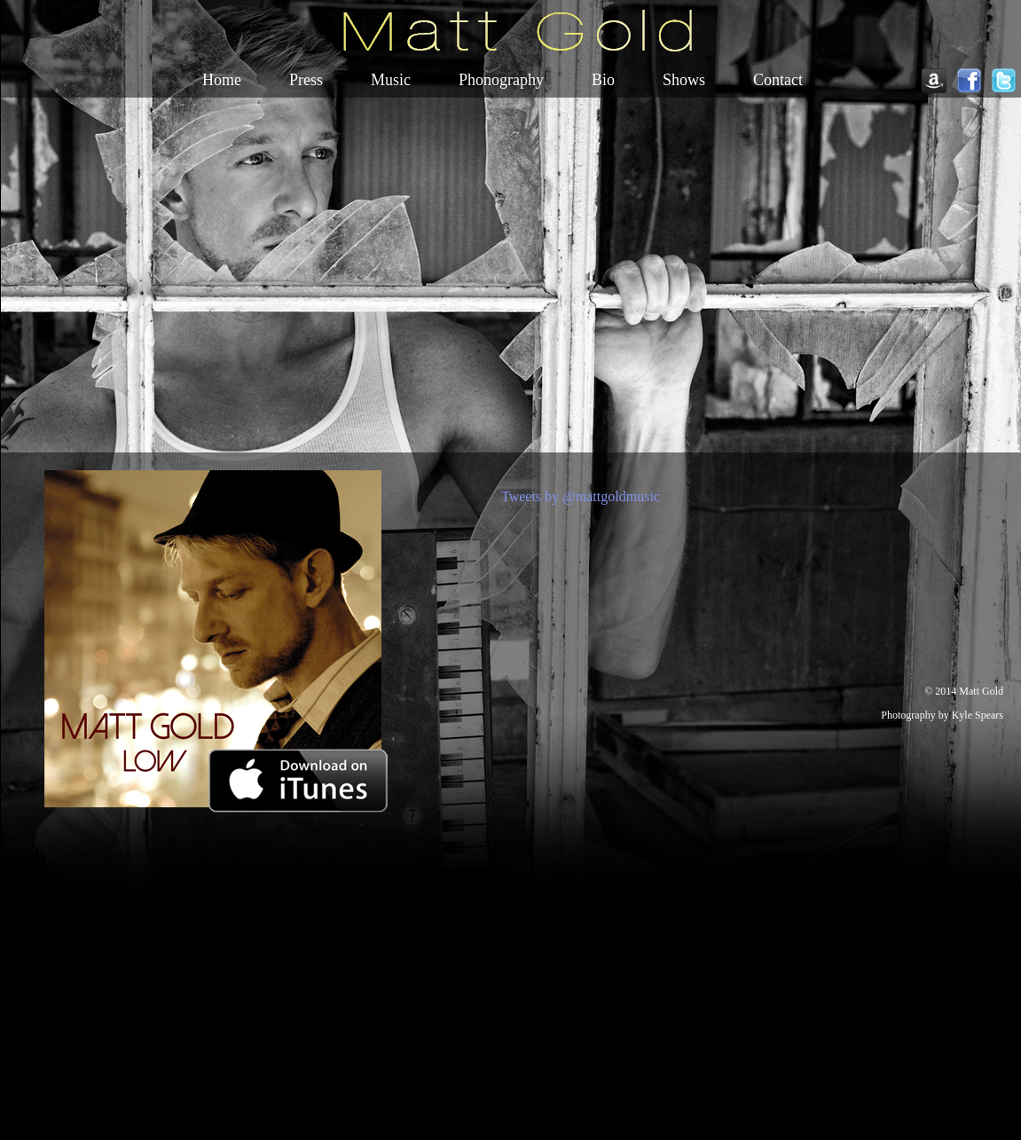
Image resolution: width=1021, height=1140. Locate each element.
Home (221, 80)
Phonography (501, 80)
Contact (778, 80)
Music (391, 80)
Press (306, 80)
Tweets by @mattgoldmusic (580, 496)
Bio (603, 80)
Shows (684, 80)
